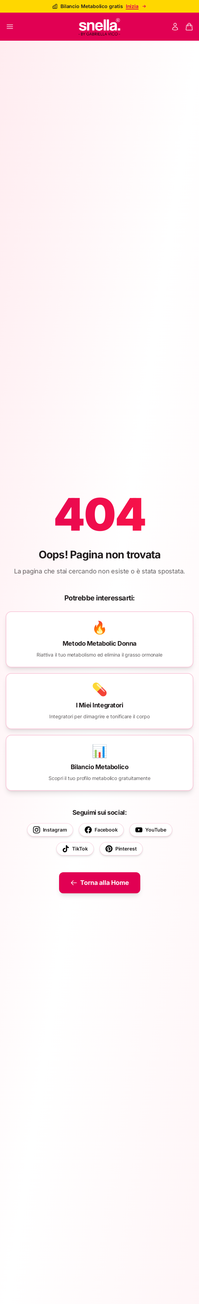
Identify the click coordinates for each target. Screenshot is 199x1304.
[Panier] (189, 26)
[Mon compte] (175, 26)
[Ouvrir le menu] (10, 26)
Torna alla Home (99, 882)
